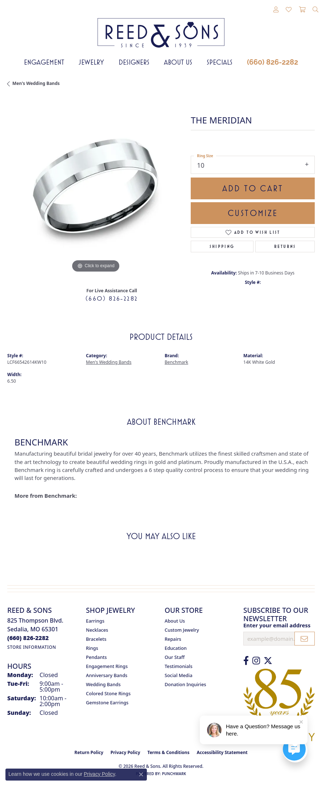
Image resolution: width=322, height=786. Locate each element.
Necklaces (97, 630)
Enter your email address (276, 625)
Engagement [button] (44, 62)
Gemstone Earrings (107, 702)
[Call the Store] (28, 638)
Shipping (222, 246)
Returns (285, 246)
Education (176, 648)
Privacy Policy (125, 752)
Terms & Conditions (169, 752)
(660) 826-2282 (272, 62)
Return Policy (88, 752)
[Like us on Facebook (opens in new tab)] (246, 660)
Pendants (96, 657)
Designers (134, 62)
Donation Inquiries (185, 684)
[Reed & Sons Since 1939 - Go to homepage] (161, 27)
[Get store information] (31, 647)
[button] (275, 9)
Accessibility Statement (222, 752)
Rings (92, 648)
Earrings (95, 621)
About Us (178, 62)
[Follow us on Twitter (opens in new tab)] (268, 660)
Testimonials (179, 666)
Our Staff (175, 657)
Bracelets (96, 639)
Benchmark (176, 362)
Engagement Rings (107, 666)
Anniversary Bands (106, 675)
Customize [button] (253, 213)
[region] (95, 186)
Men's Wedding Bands (36, 83)
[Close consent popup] (141, 774)
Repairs (173, 639)
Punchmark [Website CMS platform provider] (174, 773)
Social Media (179, 675)
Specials (219, 62)
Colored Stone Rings (108, 693)
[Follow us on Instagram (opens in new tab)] (256, 660)
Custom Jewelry (182, 630)
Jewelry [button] (91, 62)
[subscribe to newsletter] (304, 639)
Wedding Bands (103, 684)
